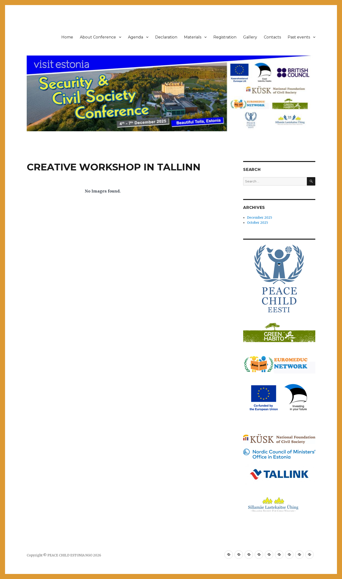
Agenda (135, 37)
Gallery (250, 37)
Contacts (272, 37)
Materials (192, 37)
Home (67, 37)
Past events (299, 37)
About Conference (98, 37)
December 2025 (259, 218)
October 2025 (257, 223)
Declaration (166, 37)
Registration (224, 37)
